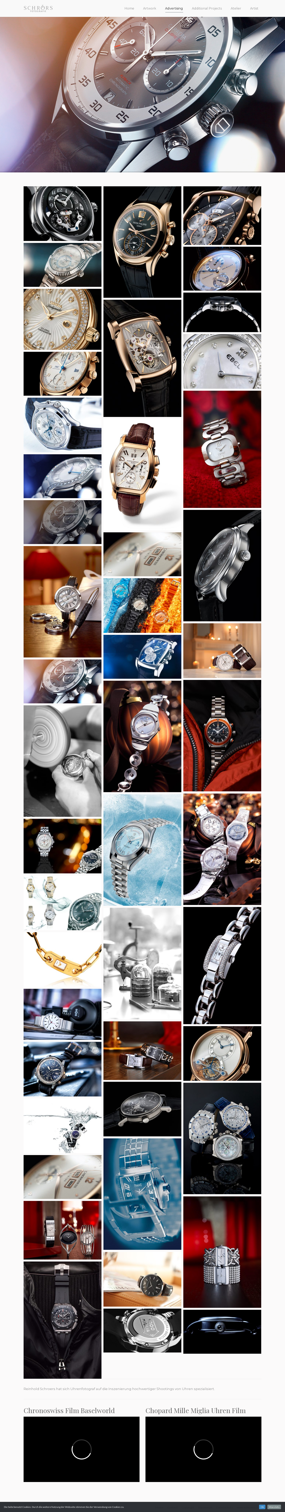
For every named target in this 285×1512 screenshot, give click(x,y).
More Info (274, 1506)
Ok (262, 1506)
